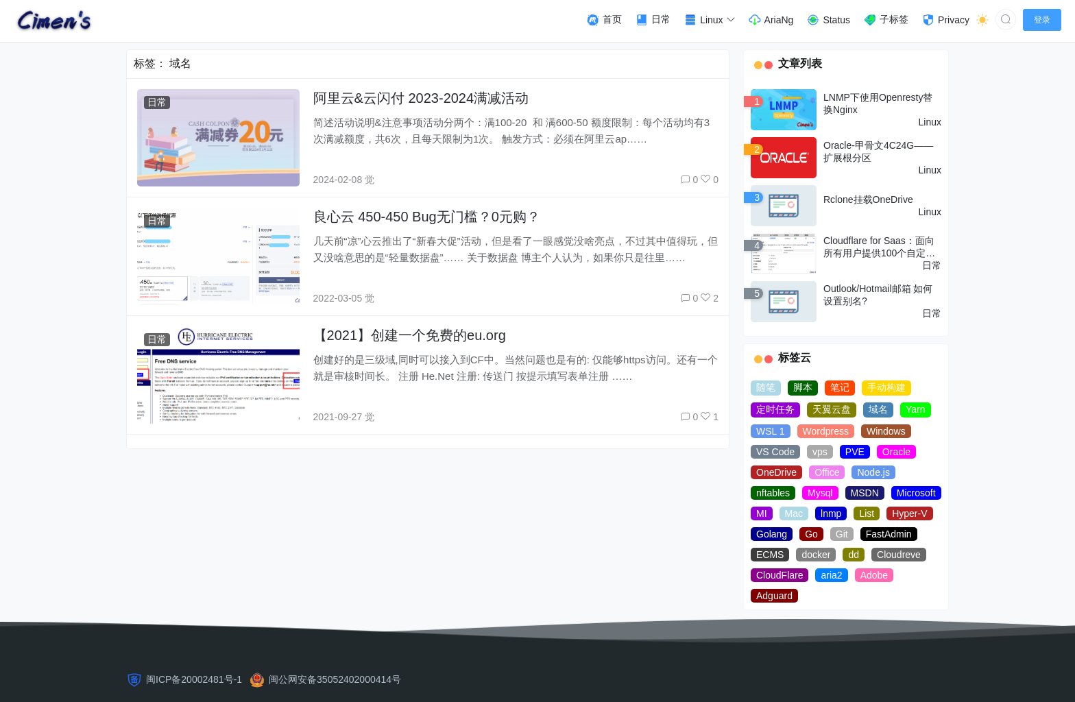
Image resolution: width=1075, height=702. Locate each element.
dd (853, 554)
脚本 (802, 387)
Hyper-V (909, 513)
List (866, 513)
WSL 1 (770, 431)
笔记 (839, 387)
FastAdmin (889, 534)
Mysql (820, 492)
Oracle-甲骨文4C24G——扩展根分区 (878, 151)
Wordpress (826, 431)
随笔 (765, 387)
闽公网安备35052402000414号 (335, 679)
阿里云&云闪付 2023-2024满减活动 (421, 98)
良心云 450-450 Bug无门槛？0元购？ (426, 216)
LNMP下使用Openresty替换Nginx (877, 103)
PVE (855, 451)
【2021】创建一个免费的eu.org (409, 335)
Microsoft (916, 492)
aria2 (831, 575)
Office (826, 472)
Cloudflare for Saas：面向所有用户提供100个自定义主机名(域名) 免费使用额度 (880, 247)
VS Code (775, 451)
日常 (157, 102)
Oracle (896, 451)
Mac (794, 513)
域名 (878, 409)
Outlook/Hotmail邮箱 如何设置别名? (877, 294)
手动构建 (886, 387)
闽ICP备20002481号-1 (194, 679)
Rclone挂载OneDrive (868, 199)
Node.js (873, 472)
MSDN (865, 492)
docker (815, 554)
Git (842, 534)
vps (820, 451)
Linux (930, 122)
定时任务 (775, 409)
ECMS (770, 554)
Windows (886, 431)
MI (761, 513)
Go (811, 534)
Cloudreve (899, 554)
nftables (773, 492)
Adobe (874, 575)
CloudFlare (779, 575)
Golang (771, 534)
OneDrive (776, 472)
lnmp (831, 513)
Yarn (916, 409)
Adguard (774, 595)
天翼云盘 (831, 409)
